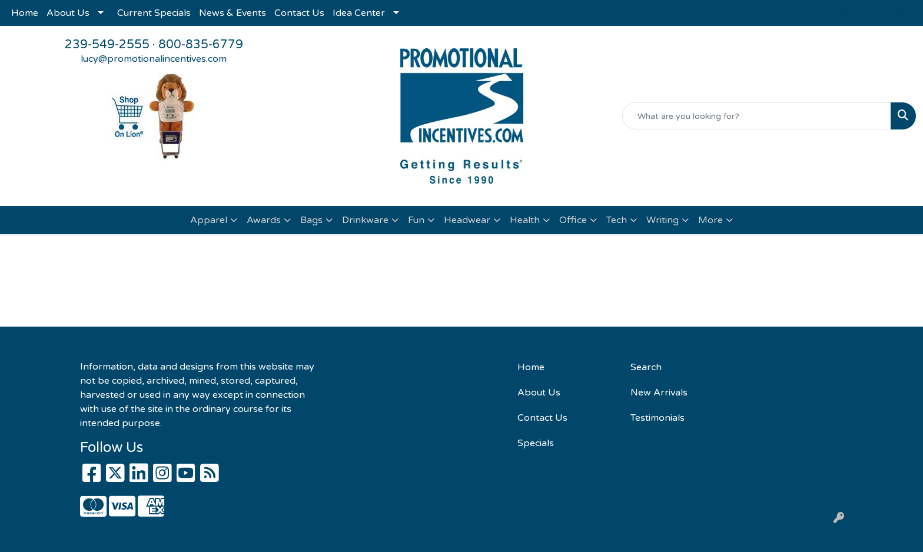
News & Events (232, 13)
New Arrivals (659, 392)
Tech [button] (616, 220)
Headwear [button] (467, 220)
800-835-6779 (200, 45)
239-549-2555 (107, 45)
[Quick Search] (756, 115)
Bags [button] (311, 220)
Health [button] (525, 220)
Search (646, 367)
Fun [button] (416, 220)
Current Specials (154, 13)
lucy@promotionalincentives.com (154, 59)
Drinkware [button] (365, 220)
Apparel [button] (208, 220)
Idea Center (359, 13)
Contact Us (299, 13)
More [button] (710, 220)
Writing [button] (662, 220)
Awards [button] (264, 220)
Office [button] (573, 220)
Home (24, 13)
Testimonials (657, 418)
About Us (68, 13)
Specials (535, 443)
